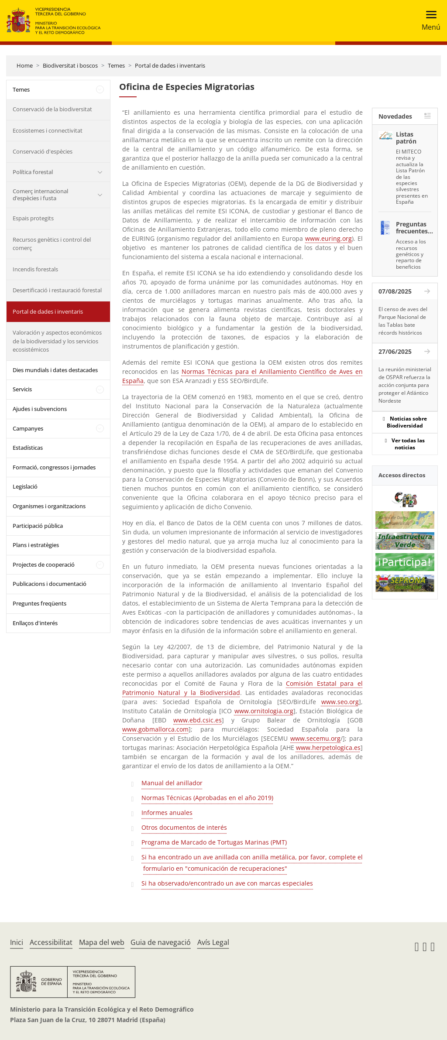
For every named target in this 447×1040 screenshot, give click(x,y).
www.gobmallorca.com (155, 729)
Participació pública (38, 526)
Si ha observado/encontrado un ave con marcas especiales (227, 883)
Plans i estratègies (36, 545)
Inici (16, 942)
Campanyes (28, 428)
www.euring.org (328, 238)
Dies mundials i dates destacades (55, 370)
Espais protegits (33, 218)
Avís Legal (213, 942)
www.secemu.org (315, 738)
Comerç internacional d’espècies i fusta (40, 194)
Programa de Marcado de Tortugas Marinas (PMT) (214, 842)
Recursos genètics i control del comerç (52, 244)
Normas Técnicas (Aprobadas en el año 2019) (207, 798)
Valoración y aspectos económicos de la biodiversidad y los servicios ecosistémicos (57, 340)
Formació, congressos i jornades (54, 467)
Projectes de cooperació (44, 564)
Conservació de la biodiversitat (52, 109)
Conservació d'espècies (42, 151)
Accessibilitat (51, 942)
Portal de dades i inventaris (170, 65)
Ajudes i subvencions (40, 409)
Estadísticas (28, 448)
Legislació (25, 486)
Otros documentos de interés (184, 827)
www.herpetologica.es (328, 747)
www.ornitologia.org (263, 711)
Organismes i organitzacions (49, 506)
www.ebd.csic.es (197, 720)
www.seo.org (340, 702)
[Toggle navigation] (428, 20)
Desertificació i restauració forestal (57, 290)
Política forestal (33, 172)
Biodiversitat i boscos (70, 65)
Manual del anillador (172, 783)
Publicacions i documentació (49, 584)
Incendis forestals (35, 269)
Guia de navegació (161, 942)
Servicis (22, 389)
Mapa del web (101, 942)
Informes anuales (167, 812)
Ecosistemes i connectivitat (48, 130)
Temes (116, 65)
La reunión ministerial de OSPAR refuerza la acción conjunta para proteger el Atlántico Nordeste (404, 385)
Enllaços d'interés (35, 623)
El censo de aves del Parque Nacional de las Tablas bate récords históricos (402, 320)
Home (25, 65)
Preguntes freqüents (39, 603)
